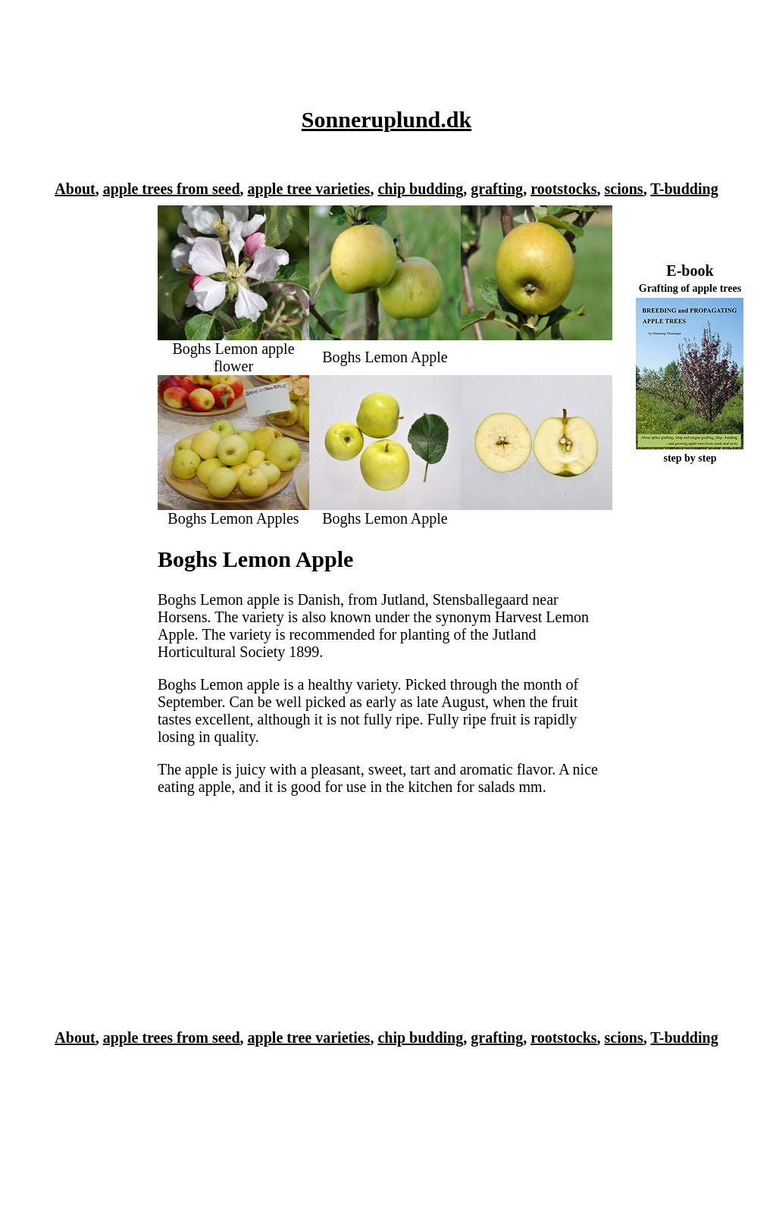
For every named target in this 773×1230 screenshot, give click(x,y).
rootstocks (563, 188)
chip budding (420, 188)
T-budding (684, 188)
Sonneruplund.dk (386, 119)
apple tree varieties (309, 188)
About (75, 188)
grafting (497, 188)
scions (624, 188)
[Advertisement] (383, 45)
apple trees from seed (171, 188)
